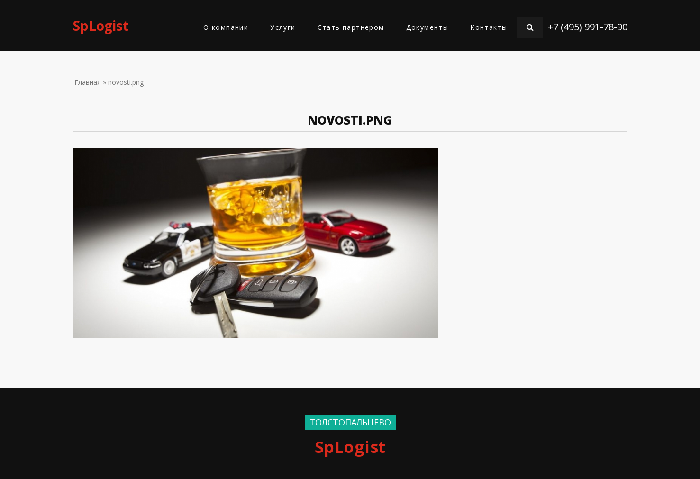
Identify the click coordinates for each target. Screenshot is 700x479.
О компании (225, 27)
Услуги (282, 27)
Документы (427, 27)
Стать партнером (351, 27)
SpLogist (101, 26)
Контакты (488, 27)
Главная (87, 82)
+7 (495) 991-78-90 (587, 26)
